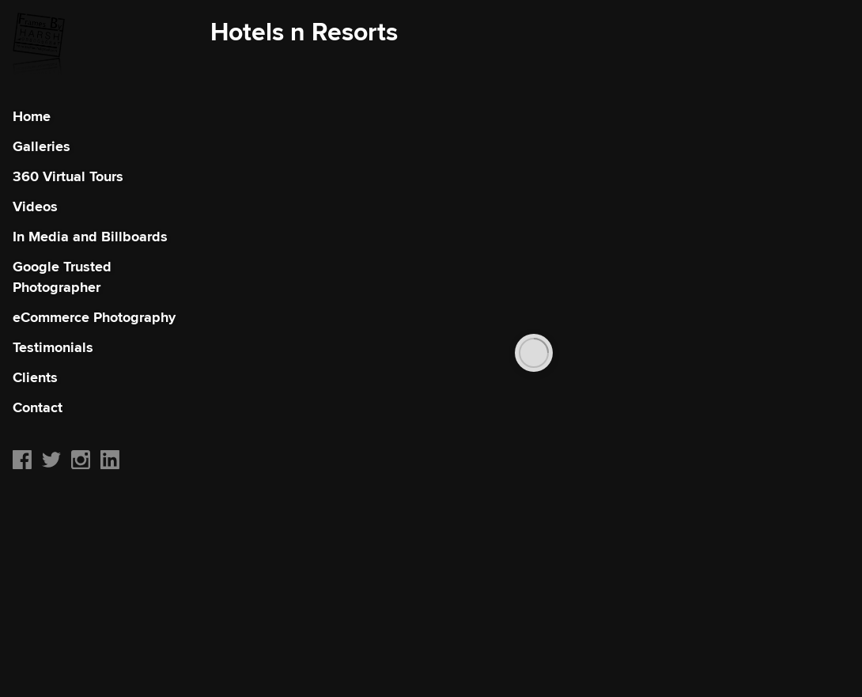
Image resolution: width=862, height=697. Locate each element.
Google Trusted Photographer (62, 276)
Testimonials (53, 347)
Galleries (41, 146)
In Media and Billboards (90, 236)
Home (32, 116)
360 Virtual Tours (68, 176)
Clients (35, 377)
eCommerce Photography (94, 317)
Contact (37, 407)
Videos (35, 206)
